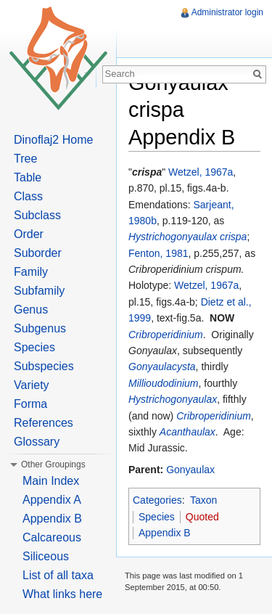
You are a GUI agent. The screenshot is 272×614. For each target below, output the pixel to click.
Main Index (50, 481)
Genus (31, 309)
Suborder (38, 253)
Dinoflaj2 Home (53, 140)
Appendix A (51, 500)
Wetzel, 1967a (200, 172)
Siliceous (45, 556)
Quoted (202, 517)
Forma (30, 404)
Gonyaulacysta (162, 366)
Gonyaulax (190, 469)
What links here (62, 594)
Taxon (203, 500)
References (43, 423)
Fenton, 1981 (158, 253)
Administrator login (227, 12)
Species (157, 517)
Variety (31, 385)
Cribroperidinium (165, 334)
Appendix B (165, 533)
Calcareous (51, 537)
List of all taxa (58, 575)
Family (31, 272)
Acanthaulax (187, 432)
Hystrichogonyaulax (172, 399)
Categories (157, 500)
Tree (25, 158)
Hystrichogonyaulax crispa (187, 236)
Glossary (36, 441)
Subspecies (44, 366)
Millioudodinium (163, 383)
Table (27, 177)
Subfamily (39, 291)
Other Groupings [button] (53, 464)
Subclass (37, 215)
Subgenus (40, 328)
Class (28, 196)
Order (29, 234)
